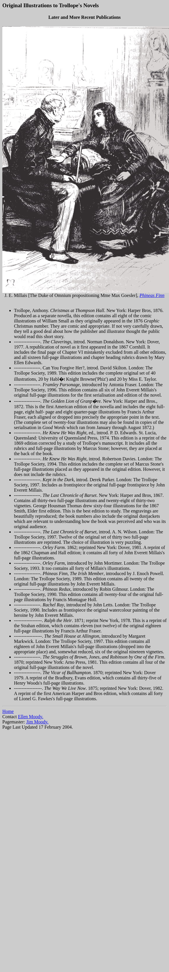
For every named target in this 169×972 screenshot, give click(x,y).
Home (8, 711)
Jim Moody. (37, 721)
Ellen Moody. (30, 716)
